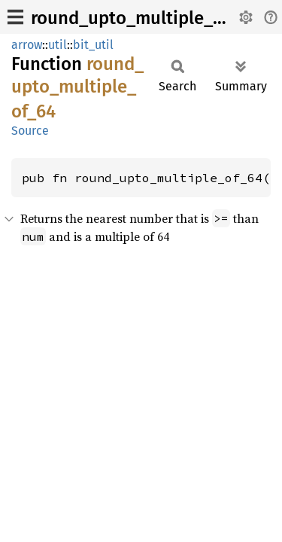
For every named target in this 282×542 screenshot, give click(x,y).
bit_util (93, 45)
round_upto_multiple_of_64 (143, 18)
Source (30, 130)
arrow (26, 45)
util (57, 45)
